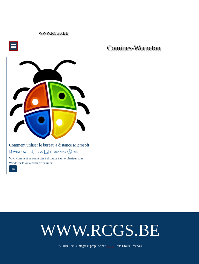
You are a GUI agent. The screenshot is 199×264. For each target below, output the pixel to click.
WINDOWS (20, 152)
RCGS (38, 152)
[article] (49, 115)
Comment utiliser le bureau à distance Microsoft (49, 145)
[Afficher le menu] (13, 46)
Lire (13, 169)
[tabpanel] (101, 246)
